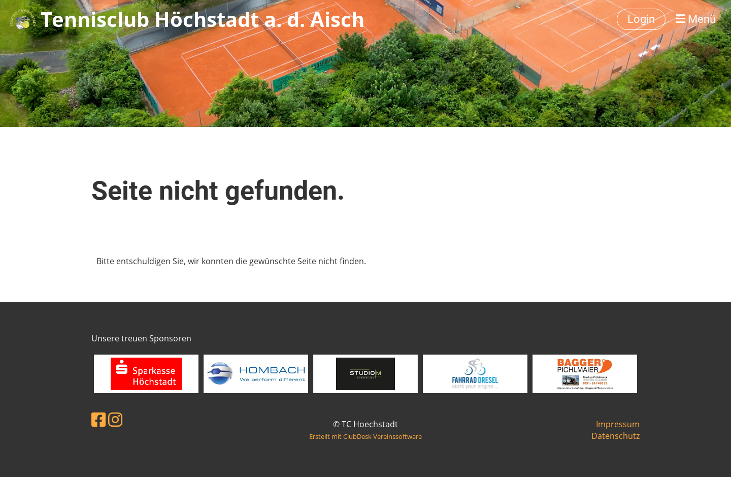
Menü (696, 19)
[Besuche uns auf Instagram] (115, 419)
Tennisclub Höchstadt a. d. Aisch (202, 19)
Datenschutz (615, 435)
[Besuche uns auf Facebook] (98, 419)
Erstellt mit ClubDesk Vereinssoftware (365, 436)
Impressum (618, 424)
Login (641, 19)
